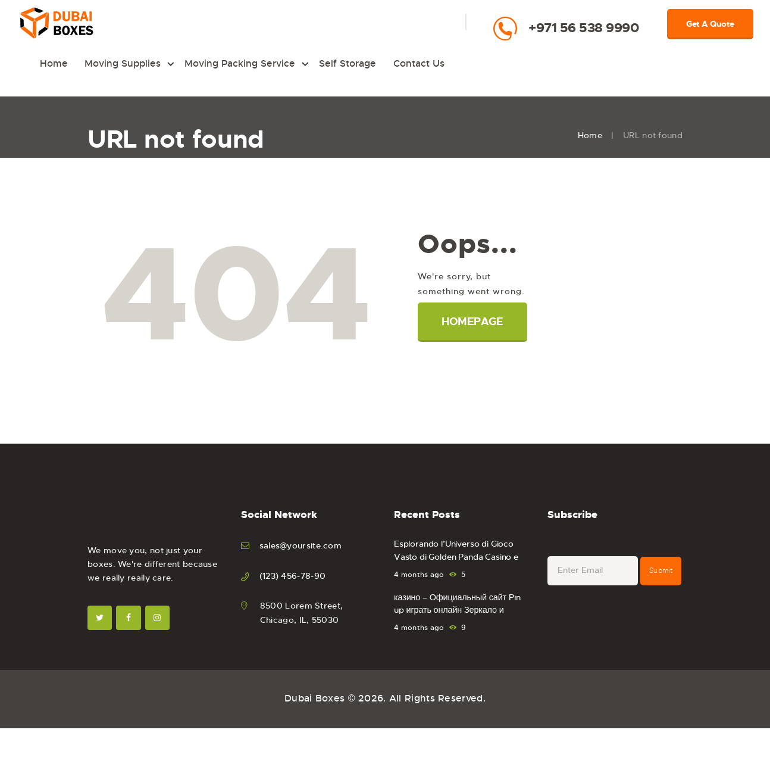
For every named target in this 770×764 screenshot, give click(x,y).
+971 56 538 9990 (583, 27)
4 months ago (419, 576)
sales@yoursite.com (300, 547)
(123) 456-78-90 (292, 577)
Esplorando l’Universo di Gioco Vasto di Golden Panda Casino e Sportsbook (460, 560)
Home (590, 137)
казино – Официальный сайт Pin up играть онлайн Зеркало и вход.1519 (458, 614)
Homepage (473, 324)
